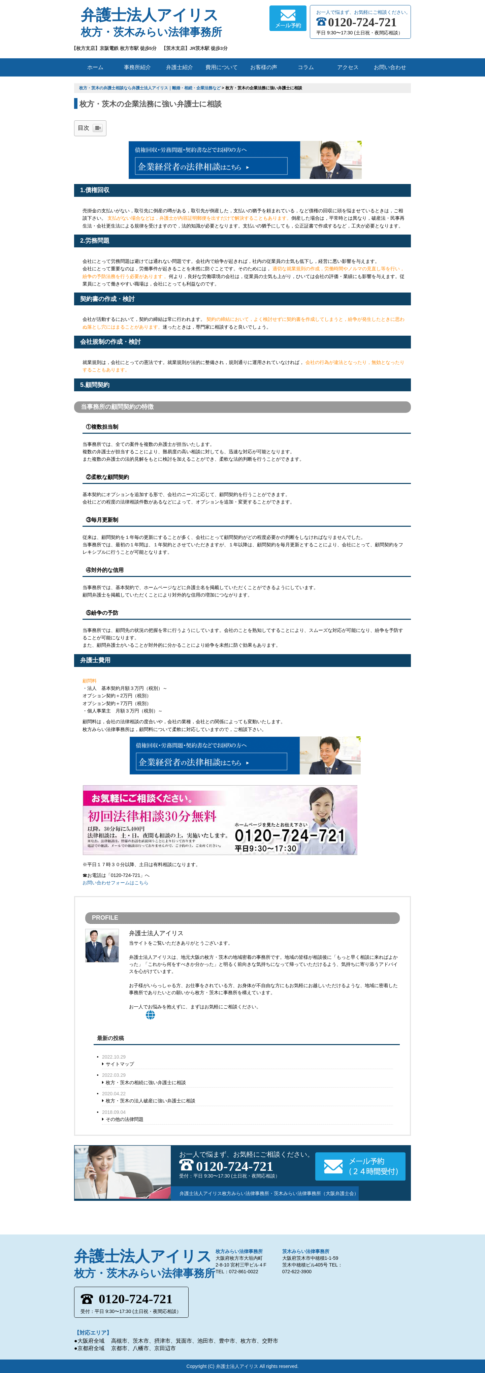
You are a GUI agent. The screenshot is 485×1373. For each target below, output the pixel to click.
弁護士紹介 (179, 67)
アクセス (348, 67)
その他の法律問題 (124, 1119)
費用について (221, 67)
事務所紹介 (137, 67)
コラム (306, 67)
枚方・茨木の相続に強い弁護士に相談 (146, 1082)
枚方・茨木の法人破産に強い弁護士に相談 (150, 1100)
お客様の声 (263, 67)
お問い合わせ (390, 67)
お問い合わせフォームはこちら (116, 882)
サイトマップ (120, 1064)
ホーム (95, 67)
